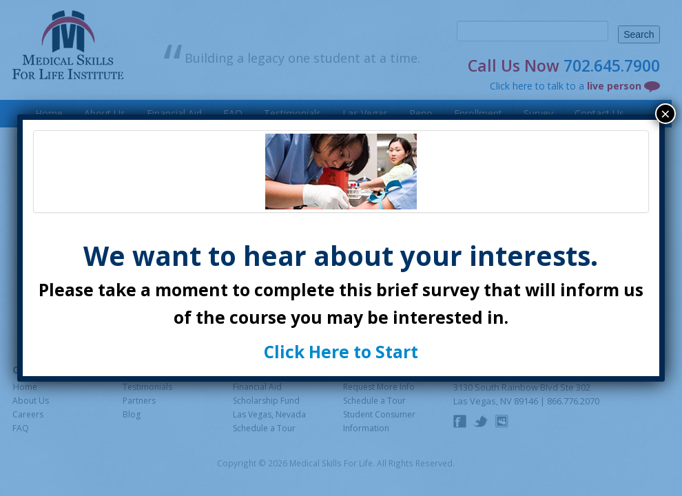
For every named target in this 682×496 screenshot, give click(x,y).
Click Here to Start (341, 351)
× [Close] (665, 113)
